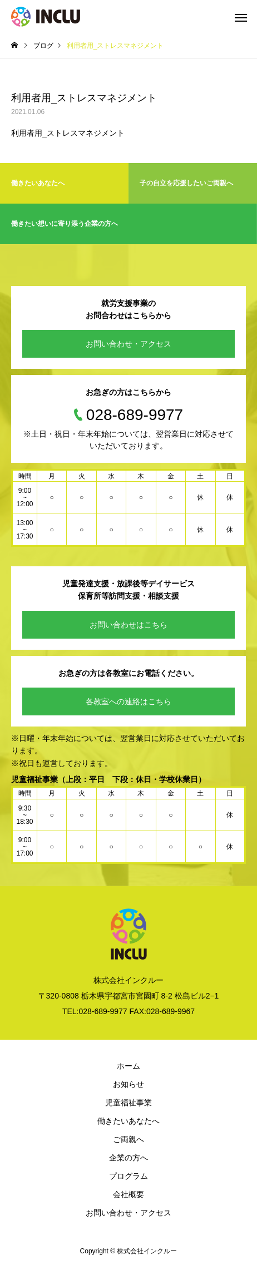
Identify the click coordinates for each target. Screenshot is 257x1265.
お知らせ (128, 1084)
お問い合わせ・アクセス (128, 343)
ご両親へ (128, 1139)
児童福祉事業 (128, 1102)
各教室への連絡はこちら (128, 701)
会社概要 (128, 1194)
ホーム (128, 1065)
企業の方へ (128, 1157)
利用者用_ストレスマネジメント (68, 133)
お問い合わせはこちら (128, 624)
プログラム (128, 1176)
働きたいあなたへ (128, 1120)
